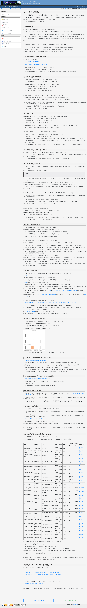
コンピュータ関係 (7, 30)
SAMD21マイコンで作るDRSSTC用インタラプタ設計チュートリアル (42, 572)
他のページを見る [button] (70, 600)
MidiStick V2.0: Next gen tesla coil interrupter (35, 360)
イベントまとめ (6, 33)
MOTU (33, 311)
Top (2, 8)
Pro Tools (69, 290)
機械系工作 (5, 22)
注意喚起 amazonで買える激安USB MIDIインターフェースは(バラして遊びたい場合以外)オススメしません (51, 302)
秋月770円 (81, 488)
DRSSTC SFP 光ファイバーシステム (33, 418)
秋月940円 (81, 495)
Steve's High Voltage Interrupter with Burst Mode (36, 63)
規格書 (25, 282)
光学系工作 (5, 27)
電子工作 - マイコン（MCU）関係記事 (34, 583)
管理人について (16, 6)
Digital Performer (56, 290)
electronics (6, 8)
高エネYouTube (6, 41)
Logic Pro (64, 290)
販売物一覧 (5, 14)
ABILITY (75, 290)
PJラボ (66, 8)
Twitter (4, 46)
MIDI (26, 275)
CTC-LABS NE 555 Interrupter (32, 61)
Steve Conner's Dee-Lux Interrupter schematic (36, 64)
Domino (38, 294)
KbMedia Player (52, 294)
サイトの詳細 (8, 6)
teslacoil (12, 8)
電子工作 (5, 19)
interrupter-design (19, 8)
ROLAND (29, 311)
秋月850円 (81, 480)
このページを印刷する (80, 6)
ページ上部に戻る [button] (38, 600)
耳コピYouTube (6, 43)
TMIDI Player (44, 294)
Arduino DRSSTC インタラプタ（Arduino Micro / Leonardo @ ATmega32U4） (45, 574)
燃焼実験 (5, 25)
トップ (2, 6)
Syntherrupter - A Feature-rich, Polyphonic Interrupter (37, 378)
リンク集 (5, 38)
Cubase (49, 290)
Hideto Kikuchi (75, 604)
